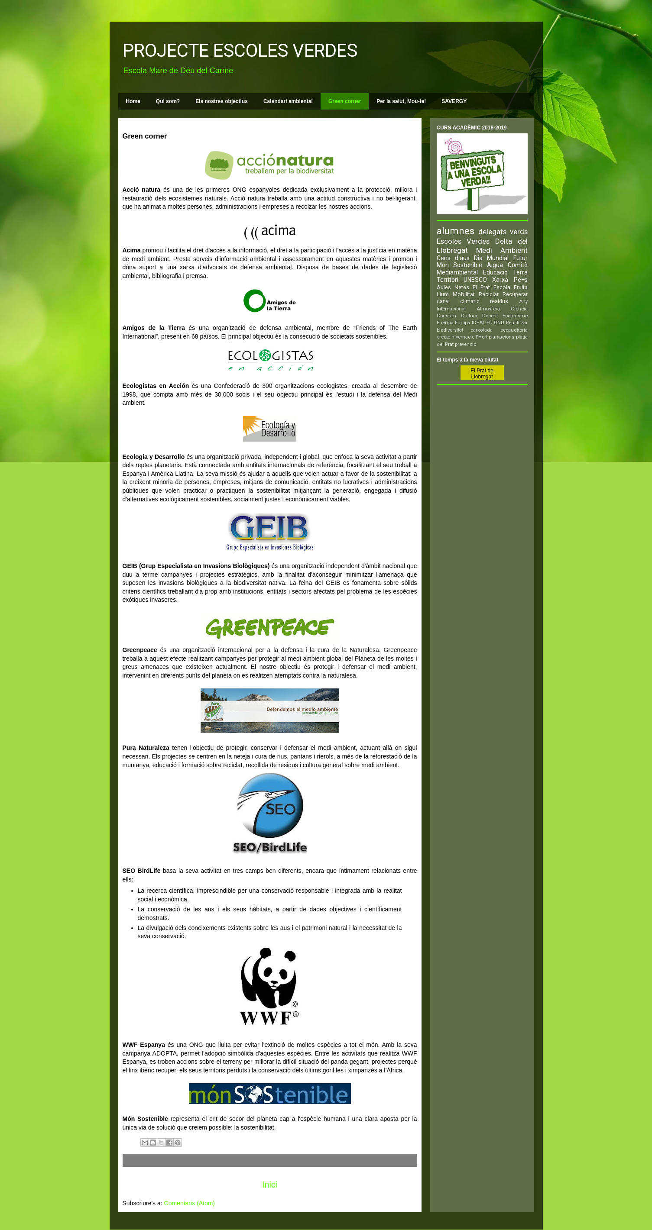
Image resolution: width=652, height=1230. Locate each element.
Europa (462, 323)
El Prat (481, 287)
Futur (520, 258)
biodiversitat (450, 330)
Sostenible (467, 264)
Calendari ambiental (288, 101)
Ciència (519, 309)
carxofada (481, 330)
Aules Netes (453, 287)
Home (133, 101)
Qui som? (168, 101)
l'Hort (481, 337)
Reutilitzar (517, 323)
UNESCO (475, 279)
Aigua (495, 264)
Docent (490, 316)
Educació (495, 272)
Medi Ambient (502, 250)
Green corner (344, 101)
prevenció (465, 344)
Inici (269, 1184)
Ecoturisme (515, 316)
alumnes (455, 230)
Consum (446, 316)
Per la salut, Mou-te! (401, 101)
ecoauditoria (514, 330)
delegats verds (503, 231)
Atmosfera (488, 309)
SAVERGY (454, 101)
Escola (501, 287)
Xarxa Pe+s (509, 279)
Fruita (521, 287)
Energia (445, 323)
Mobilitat (464, 294)
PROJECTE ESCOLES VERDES (240, 50)
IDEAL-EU (482, 323)
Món (443, 264)
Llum (443, 294)
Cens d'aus (453, 258)
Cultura (469, 316)
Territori (447, 279)
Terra (520, 272)
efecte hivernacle (455, 337)
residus (499, 301)
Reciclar (489, 294)
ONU (499, 323)
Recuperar (515, 294)
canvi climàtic (458, 301)
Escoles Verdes (463, 241)
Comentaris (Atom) (189, 1203)
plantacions (501, 337)
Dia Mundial (491, 258)
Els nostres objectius (221, 101)
